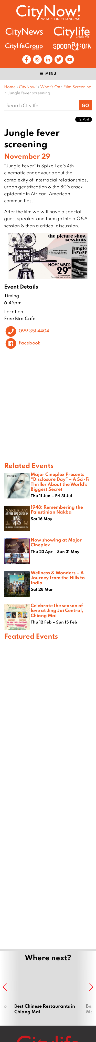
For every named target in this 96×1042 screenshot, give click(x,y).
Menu (48, 73)
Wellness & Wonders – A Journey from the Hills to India (58, 577)
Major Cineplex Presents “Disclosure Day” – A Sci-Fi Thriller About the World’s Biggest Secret (60, 481)
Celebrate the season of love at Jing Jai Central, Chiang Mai (57, 610)
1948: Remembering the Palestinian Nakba (57, 509)
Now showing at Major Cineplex (56, 542)
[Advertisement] (48, 793)
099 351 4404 (34, 331)
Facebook (29, 343)
